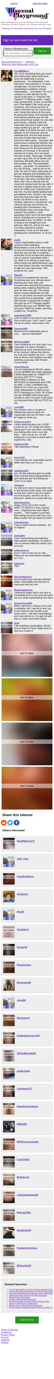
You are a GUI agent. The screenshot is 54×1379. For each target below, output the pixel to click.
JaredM (21, 1000)
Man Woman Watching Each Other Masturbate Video (29, 1302)
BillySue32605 (22, 342)
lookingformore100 (28, 1035)
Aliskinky (22, 894)
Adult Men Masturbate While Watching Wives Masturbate (31, 1294)
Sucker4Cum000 (23, 603)
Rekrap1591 (24, 1212)
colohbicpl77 (24, 1088)
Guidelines (6, 1332)
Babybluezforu (22, 502)
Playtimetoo (24, 965)
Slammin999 (21, 328)
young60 (19, 407)
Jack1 (17, 240)
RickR (20, 911)
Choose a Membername (15, 49)
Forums (5, 1337)
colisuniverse (21, 550)
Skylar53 (22, 947)
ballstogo (19, 563)
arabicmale (23, 1071)
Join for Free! (40, 3)
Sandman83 (24, 1230)
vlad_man (23, 858)
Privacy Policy (8, 1335)
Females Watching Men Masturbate (22, 1300)
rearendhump (21, 367)
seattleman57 (21, 471)
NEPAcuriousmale (28, 1141)
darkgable (19, 535)
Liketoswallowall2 (27, 1195)
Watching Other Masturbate (19, 1298)
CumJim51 (23, 1159)
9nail (16, 623)
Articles (4, 1342)
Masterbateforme (23, 590)
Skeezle (18, 275)
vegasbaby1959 (22, 315)
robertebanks (21, 522)
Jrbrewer (19, 485)
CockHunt (23, 929)
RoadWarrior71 (26, 841)
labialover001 (21, 444)
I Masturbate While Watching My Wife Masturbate (28, 1296)
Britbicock (23, 1177)
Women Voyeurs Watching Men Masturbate (25, 1306)
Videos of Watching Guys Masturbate (23, 1304)
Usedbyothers (25, 876)
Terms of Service (9, 1329)
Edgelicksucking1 (27, 1106)
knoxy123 (19, 457)
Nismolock (23, 1018)
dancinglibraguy (23, 577)
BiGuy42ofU (24, 1265)
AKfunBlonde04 (26, 1053)
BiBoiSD (22, 1124)
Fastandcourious (27, 1248)
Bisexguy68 (24, 982)
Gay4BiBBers (21, 71)
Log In (14, 3)
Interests (5, 1340)
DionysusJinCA (22, 422)
